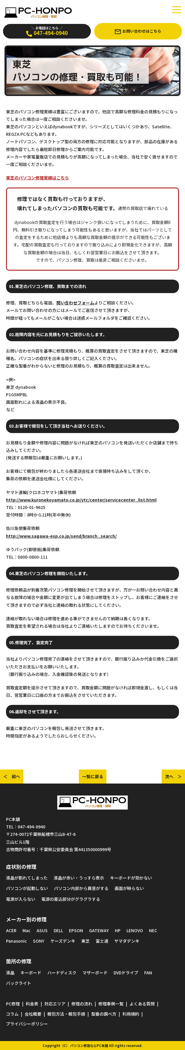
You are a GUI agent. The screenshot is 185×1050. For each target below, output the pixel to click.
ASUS (42, 930)
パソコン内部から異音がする (81, 888)
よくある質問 (142, 1004)
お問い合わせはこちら (138, 31)
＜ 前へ (11, 776)
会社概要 (33, 1014)
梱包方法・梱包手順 (66, 1014)
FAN (148, 973)
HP (118, 930)
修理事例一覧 (111, 1004)
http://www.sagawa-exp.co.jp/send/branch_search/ (61, 536)
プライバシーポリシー (27, 1024)
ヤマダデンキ (126, 941)
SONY (38, 941)
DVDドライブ (126, 973)
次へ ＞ (173, 776)
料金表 (32, 1004)
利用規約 (130, 1014)
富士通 (102, 941)
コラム (12, 1014)
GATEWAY (99, 930)
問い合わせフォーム (75, 303)
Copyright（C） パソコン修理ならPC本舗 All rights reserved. (92, 1045)
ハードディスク (61, 973)
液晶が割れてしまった (27, 878)
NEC (153, 930)
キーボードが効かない (131, 878)
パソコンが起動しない (27, 888)
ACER (11, 930)
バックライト (18, 983)
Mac (26, 930)
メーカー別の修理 (26, 919)
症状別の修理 (21, 866)
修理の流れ (81, 1004)
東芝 (85, 941)
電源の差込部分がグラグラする (70, 899)
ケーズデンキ (62, 941)
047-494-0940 (47, 31)
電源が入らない (20, 899)
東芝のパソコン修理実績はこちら (37, 178)
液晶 (10, 973)
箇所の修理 (18, 961)
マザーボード (95, 973)
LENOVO (135, 930)
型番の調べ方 (103, 1014)
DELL (58, 930)
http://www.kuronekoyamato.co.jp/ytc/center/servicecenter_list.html (81, 500)
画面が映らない (129, 888)
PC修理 (13, 1004)
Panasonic (16, 941)
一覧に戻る (92, 776)
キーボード (30, 973)
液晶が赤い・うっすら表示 (79, 878)
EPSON (76, 930)
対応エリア (54, 1004)
